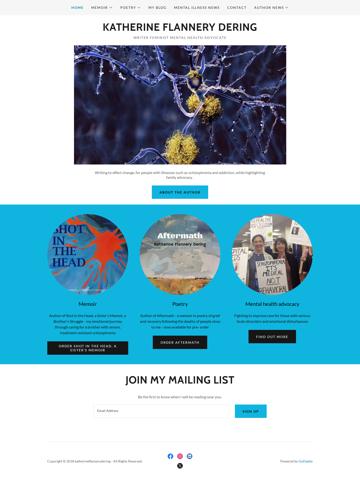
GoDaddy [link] (306, 461)
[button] (102, 7)
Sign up (251, 411)
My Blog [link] (157, 7)
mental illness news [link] (197, 7)
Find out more (272, 337)
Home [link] (77, 7)
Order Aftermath (180, 342)
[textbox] (161, 411)
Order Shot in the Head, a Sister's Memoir (88, 348)
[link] (180, 29)
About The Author (180, 192)
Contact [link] (237, 7)
